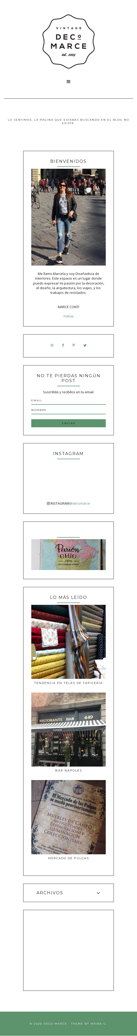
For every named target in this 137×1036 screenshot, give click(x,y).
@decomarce (79, 503)
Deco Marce (55, 1023)
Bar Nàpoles (68, 770)
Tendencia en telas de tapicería (68, 683)
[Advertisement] (69, 950)
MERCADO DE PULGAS (68, 858)
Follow (68, 316)
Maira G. (99, 1023)
